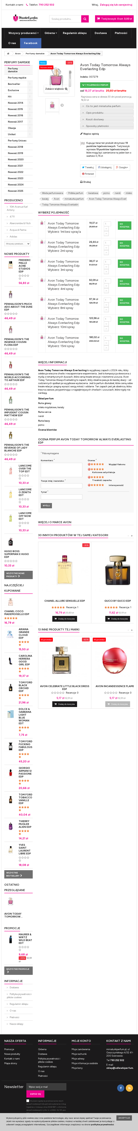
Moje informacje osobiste (85, 1063)
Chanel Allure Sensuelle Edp (64, 601)
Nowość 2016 (15, 115)
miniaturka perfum (74, 199)
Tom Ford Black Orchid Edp (25, 687)
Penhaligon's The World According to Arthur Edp (17, 377)
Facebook (30, 43)
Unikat (12, 134)
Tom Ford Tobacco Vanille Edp (25, 799)
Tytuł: (44, 491)
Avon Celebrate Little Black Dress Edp (64, 688)
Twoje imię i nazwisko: (53, 480)
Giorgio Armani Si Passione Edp (25, 772)
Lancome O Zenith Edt (25, 492)
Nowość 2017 (15, 121)
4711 (12, 216)
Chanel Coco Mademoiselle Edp (16, 613)
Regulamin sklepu (75, 33)
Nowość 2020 (16, 159)
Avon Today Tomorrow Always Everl (107, 199)
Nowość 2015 (15, 109)
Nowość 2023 (15, 178)
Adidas (13, 236)
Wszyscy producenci (22, 33)
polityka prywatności (102, 1124)
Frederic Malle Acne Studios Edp (25, 266)
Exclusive (13, 90)
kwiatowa (93, 193)
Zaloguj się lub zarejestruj (116, 4)
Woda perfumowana (52, 193)
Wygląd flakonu (117, 464)
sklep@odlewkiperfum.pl (121, 1068)
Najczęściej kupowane (14, 588)
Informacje (13, 981)
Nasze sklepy (16, 1024)
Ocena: (92, 460)
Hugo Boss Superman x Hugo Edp (16, 554)
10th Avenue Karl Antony (17, 208)
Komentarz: (48, 460)
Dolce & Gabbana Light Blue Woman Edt (25, 716)
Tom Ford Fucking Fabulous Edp (25, 746)
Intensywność (116, 485)
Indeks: (84, 76)
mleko (129, 193)
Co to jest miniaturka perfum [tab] (101, 106)
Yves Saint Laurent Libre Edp (25, 849)
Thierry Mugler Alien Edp (25, 824)
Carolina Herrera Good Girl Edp (25, 660)
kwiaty (45, 199)
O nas (12, 43)
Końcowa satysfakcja (103, 472)
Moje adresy (78, 1058)
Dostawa (101, 33)
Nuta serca (44, 412)
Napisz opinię (91, 133)
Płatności (121, 33)
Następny (62, 105)
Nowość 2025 (15, 191)
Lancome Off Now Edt (25, 516)
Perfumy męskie (17, 77)
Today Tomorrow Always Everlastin (60, 204)
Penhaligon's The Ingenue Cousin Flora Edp (16, 342)
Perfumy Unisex (17, 140)
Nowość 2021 (15, 165)
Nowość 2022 (15, 172)
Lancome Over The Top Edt (25, 468)
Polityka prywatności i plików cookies (19, 996)
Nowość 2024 (16, 184)
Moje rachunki (79, 1054)
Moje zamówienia (81, 1049)
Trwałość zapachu (102, 480)
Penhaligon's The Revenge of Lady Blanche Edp (16, 447)
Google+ (122, 167)
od (82, 90)
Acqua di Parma (17, 230)
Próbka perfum (75, 193)
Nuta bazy (44, 420)
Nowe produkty (16, 254)
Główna (50, 33)
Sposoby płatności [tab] (95, 126)
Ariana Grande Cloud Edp (24, 633)
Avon (56, 199)
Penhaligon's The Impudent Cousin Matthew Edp (16, 412)
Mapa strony (10, 1063)
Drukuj (87, 182)
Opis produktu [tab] (92, 112)
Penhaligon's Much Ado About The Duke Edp (18, 306)
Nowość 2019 (15, 153)
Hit (10, 96)
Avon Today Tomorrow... (13, 915)
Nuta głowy (44, 403)
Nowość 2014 (15, 103)
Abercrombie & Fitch (20, 223)
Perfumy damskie (13, 70)
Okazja (12, 128)
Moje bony (77, 1068)
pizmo (106, 193)
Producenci (13, 200)
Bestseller (14, 84)
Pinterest (88, 174)
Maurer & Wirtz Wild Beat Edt (25, 939)
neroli (118, 193)
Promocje (12, 928)
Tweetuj (88, 167)
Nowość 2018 (15, 147)
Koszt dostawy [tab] (93, 119)
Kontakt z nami (14, 4)
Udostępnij (105, 167)
